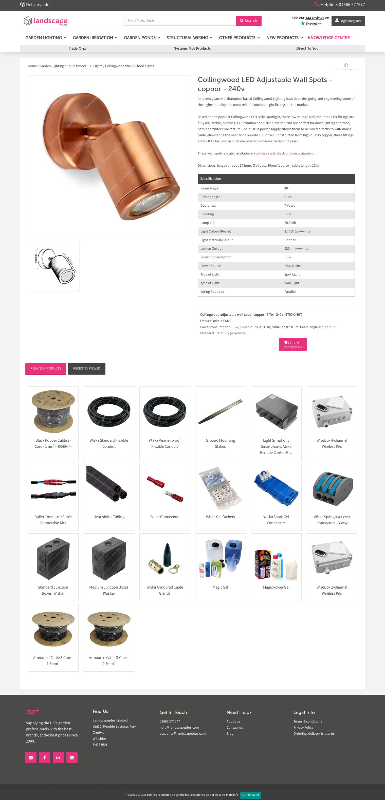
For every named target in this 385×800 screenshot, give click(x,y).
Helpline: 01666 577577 (340, 5)
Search (248, 21)
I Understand (250, 795)
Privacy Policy (303, 727)
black (281, 153)
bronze (295, 153)
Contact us (235, 727)
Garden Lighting (52, 66)
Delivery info (35, 5)
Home (33, 66)
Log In (293, 345)
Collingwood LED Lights (84, 66)
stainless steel (264, 153)
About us (233, 721)
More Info (232, 795)
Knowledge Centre (328, 37)
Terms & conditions (308, 721)
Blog (230, 733)
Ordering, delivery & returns (314, 733)
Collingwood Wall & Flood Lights (129, 66)
